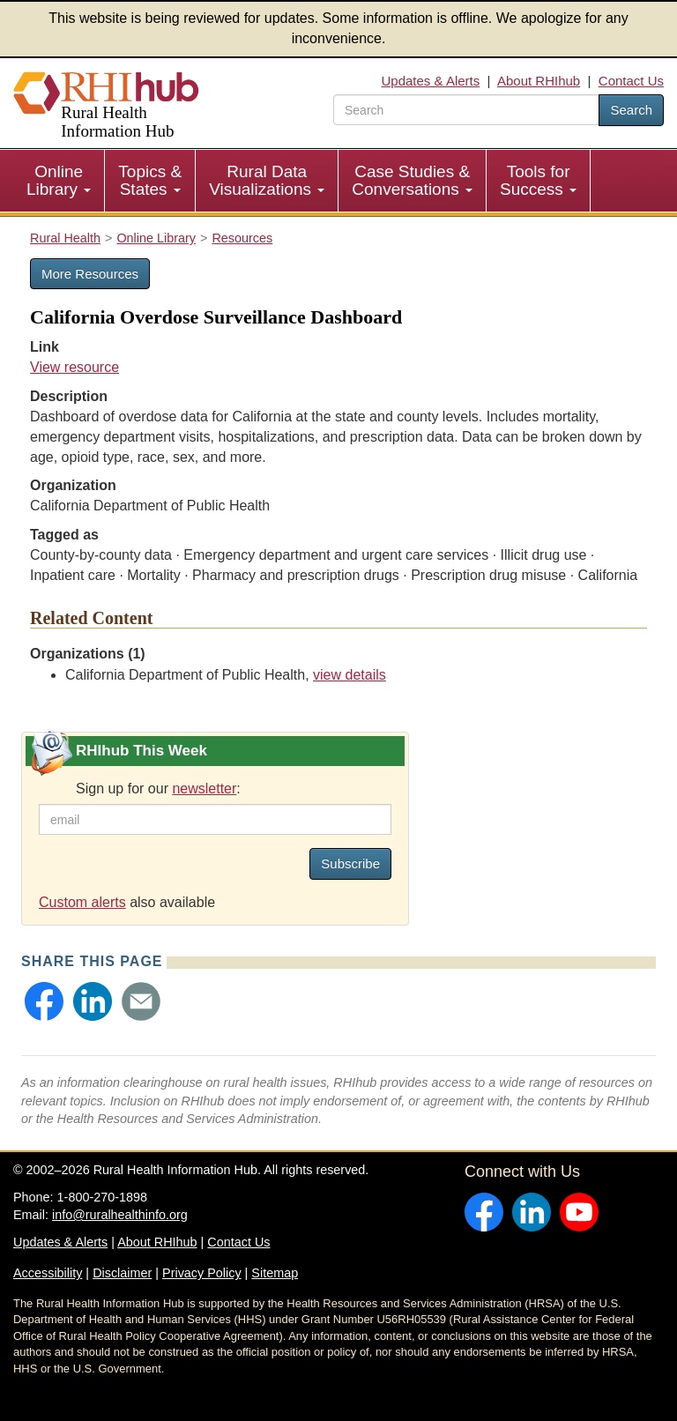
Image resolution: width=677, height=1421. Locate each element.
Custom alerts (82, 902)
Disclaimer (122, 1273)
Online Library (58, 180)
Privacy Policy (202, 1273)
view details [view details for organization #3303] (349, 674)
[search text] (466, 109)
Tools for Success (538, 180)
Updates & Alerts (431, 80)
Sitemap (274, 1273)
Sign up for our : (158, 788)
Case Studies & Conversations (412, 180)
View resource (74, 367)
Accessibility (47, 1273)
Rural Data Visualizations (266, 180)
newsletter (204, 788)
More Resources (89, 273)
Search (631, 109)
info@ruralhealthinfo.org (120, 1215)
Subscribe (350, 863)
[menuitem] (59, 181)
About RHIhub (538, 80)
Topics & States (150, 180)
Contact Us (631, 80)
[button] (44, 1001)
